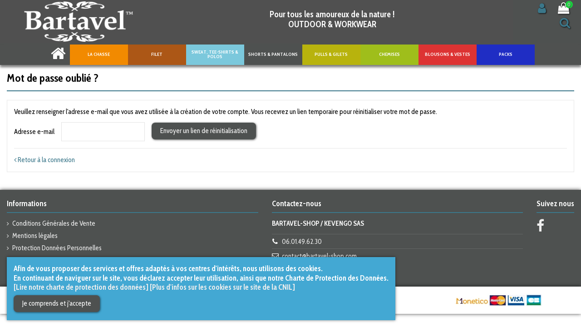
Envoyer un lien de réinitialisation (203, 131)
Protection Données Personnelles (57, 248)
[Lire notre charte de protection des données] (81, 287)
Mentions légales (35, 236)
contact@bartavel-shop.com (319, 256)
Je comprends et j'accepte (56, 303)
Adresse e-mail (34, 132)
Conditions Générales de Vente (53, 223)
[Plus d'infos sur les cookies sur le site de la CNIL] (222, 287)
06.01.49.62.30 (302, 242)
